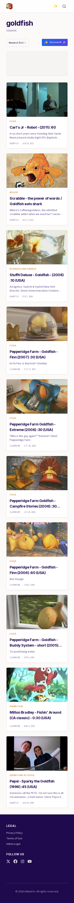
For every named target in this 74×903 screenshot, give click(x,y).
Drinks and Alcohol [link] (22, 775)
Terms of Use (14, 838)
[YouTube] (30, 861)
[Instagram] (22, 861)
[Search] (64, 6)
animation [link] (16, 706)
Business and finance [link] (23, 269)
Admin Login (13, 844)
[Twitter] (8, 861)
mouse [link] (14, 192)
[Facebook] (15, 861)
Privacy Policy (14, 833)
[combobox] (17, 43)
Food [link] (13, 121)
